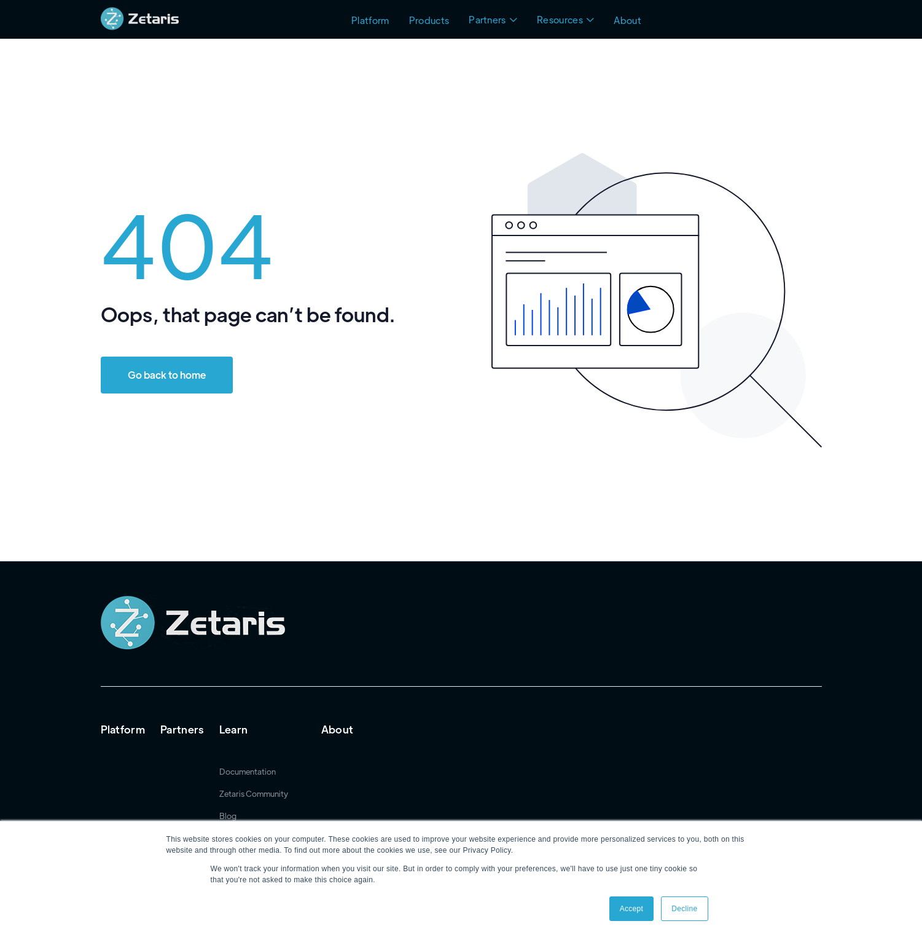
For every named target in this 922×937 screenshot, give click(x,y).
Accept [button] (632, 908)
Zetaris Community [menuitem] (253, 793)
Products (429, 20)
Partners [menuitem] (182, 729)
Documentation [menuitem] (247, 771)
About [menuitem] (337, 729)
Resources (560, 19)
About (627, 20)
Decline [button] (684, 908)
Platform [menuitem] (123, 729)
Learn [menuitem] (233, 729)
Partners (487, 19)
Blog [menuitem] (227, 816)
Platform (370, 20)
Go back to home (167, 374)
